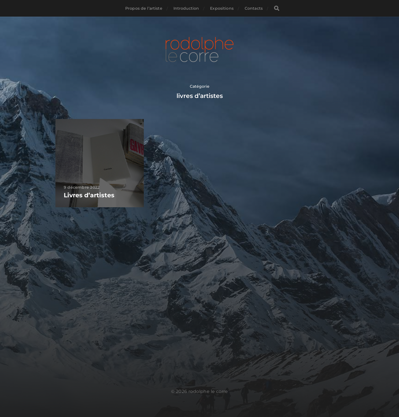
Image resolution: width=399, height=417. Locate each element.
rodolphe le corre (208, 391)
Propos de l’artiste (143, 8)
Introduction (186, 8)
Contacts (254, 8)
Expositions (222, 8)
